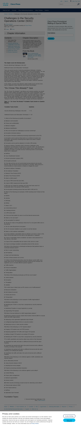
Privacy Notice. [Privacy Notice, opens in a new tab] (35, 423)
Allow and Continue (69, 421)
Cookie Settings (69, 416)
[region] (40, 418)
